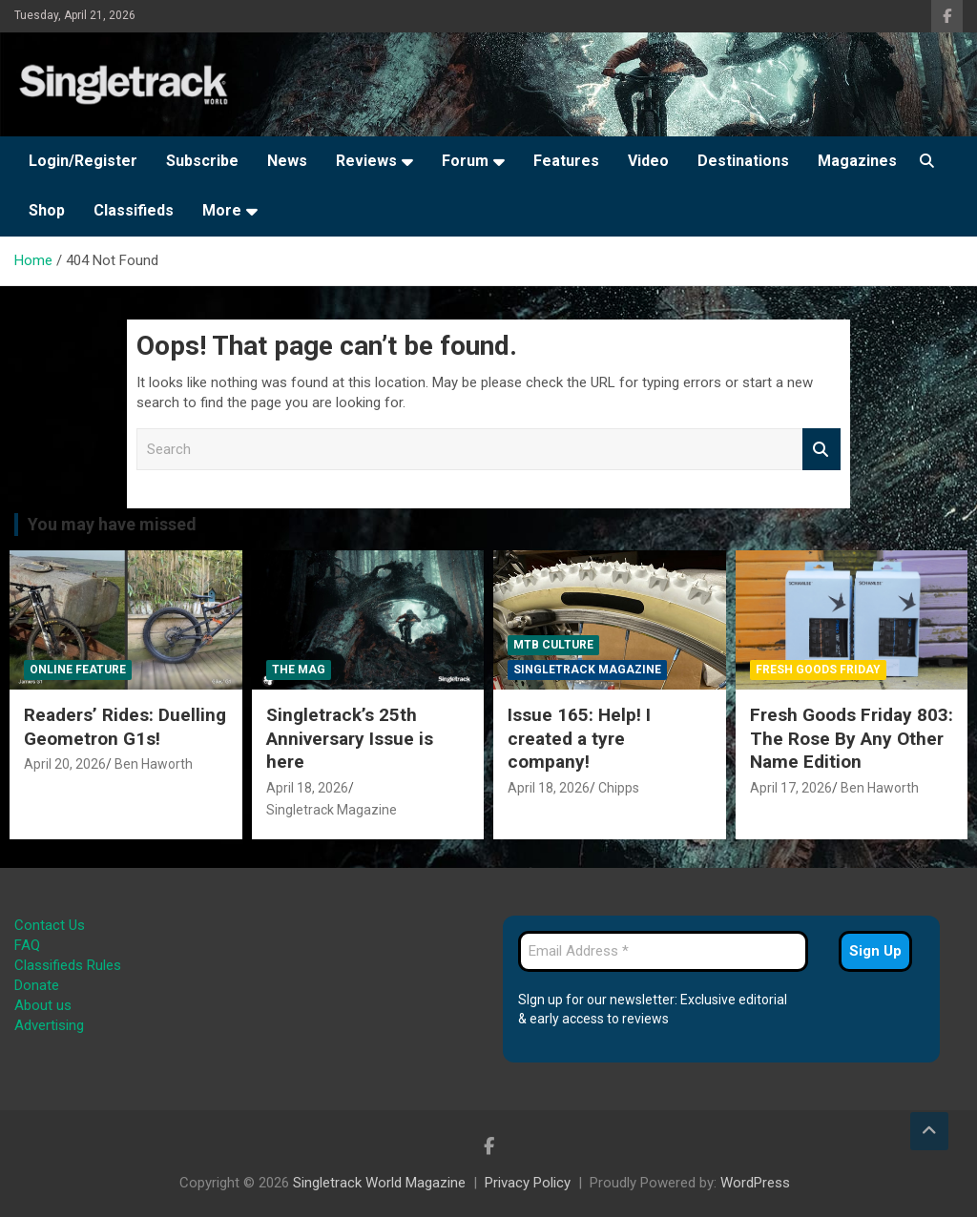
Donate (36, 985)
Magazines (857, 161)
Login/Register (83, 161)
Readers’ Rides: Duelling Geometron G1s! (125, 727)
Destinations (743, 161)
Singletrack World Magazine (379, 1182)
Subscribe (202, 161)
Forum (465, 161)
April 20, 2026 (65, 764)
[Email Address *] (663, 951)
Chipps (618, 787)
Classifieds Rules (67, 965)
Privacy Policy (528, 1182)
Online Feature (78, 669)
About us (43, 1005)
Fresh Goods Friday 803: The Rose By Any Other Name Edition (851, 738)
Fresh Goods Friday (818, 669)
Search (821, 449)
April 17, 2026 (791, 787)
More (221, 210)
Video (648, 161)
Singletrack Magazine (331, 809)
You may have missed (112, 524)
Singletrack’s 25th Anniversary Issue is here (349, 738)
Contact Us (49, 925)
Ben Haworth (153, 764)
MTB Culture (553, 644)
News (287, 161)
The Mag (298, 669)
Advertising (49, 1025)
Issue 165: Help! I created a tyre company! (579, 738)
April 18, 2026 (307, 787)
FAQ (27, 945)
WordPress (755, 1182)
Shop (47, 210)
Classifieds (134, 210)
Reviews (366, 161)
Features (566, 161)
